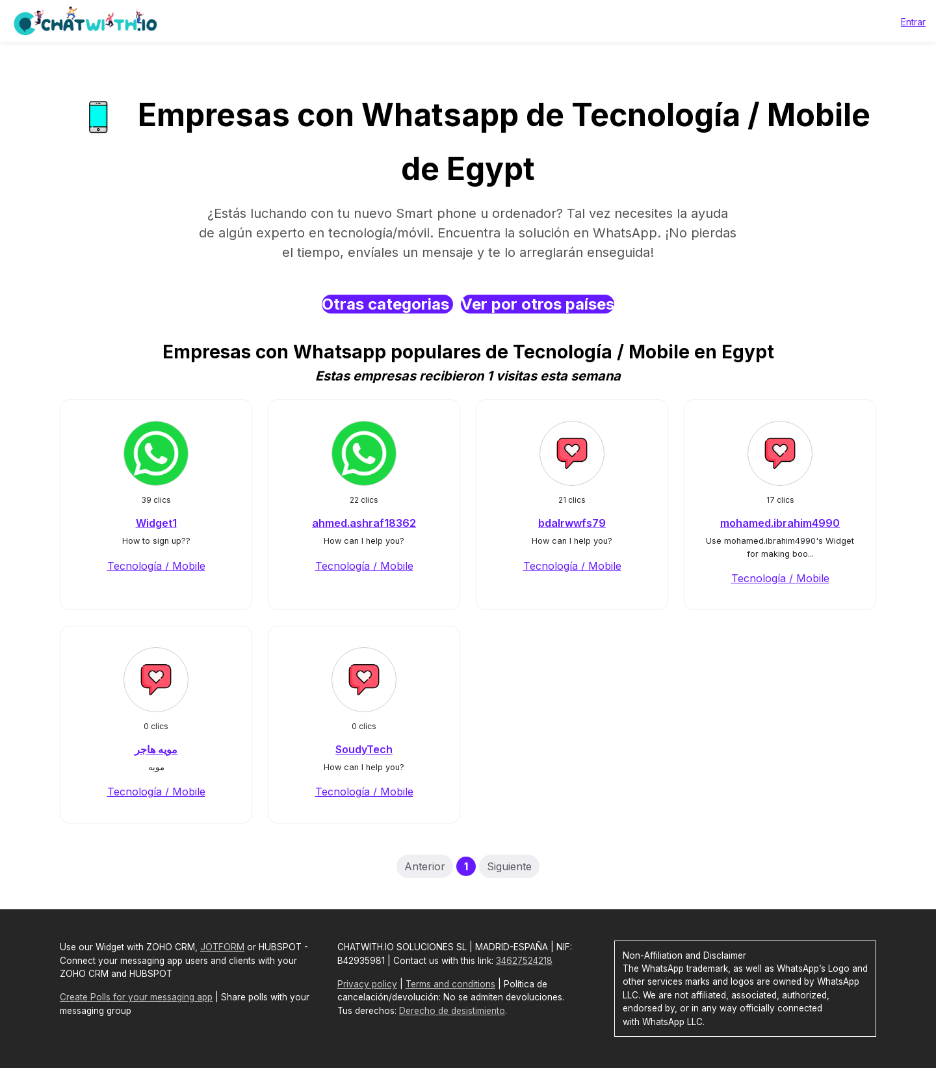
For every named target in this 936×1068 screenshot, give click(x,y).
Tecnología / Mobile (156, 565)
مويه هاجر (156, 749)
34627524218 (524, 960)
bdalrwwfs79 (572, 522)
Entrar (913, 21)
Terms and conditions (450, 984)
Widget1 (156, 522)
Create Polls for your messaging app (136, 997)
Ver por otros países (537, 304)
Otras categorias (387, 304)
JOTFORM (222, 947)
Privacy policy (367, 984)
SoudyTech (364, 749)
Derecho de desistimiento (452, 1011)
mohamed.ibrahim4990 (780, 522)
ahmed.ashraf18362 (364, 522)
